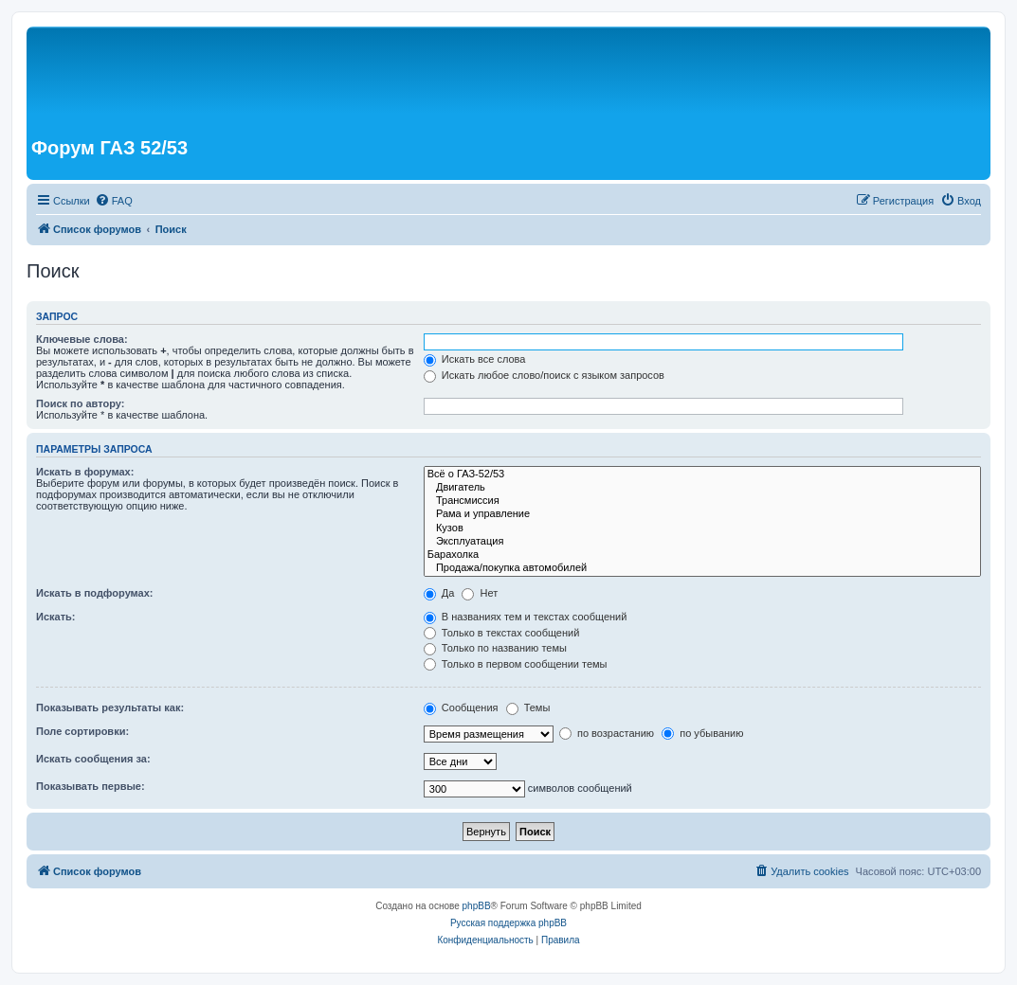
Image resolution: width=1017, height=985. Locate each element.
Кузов (702, 528)
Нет (480, 593)
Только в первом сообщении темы (516, 664)
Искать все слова (475, 359)
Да (439, 593)
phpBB (477, 906)
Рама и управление (702, 514)
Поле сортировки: (82, 731)
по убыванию (702, 733)
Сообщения (461, 707)
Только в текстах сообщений (502, 632)
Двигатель (702, 487)
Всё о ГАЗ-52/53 (702, 474)
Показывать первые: (90, 786)
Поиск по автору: (80, 403)
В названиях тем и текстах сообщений (525, 616)
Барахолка (702, 555)
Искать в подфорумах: (95, 593)
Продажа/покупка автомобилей (702, 568)
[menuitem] (114, 200)
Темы (528, 707)
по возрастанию (606, 733)
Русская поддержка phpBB (508, 923)
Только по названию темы (495, 648)
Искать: (55, 616)
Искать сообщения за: (93, 758)
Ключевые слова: (82, 339)
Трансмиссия (702, 501)
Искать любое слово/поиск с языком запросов (544, 375)
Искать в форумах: (85, 471)
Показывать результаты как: (110, 707)
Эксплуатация (702, 541)
